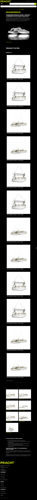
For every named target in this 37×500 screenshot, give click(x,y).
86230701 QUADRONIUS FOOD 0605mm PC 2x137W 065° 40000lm (15, 377)
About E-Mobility (3, 478)
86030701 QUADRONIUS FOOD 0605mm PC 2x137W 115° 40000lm (15, 269)
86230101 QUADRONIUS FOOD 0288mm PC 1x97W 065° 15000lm (15, 296)
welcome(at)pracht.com (4, 470)
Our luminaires (2, 476)
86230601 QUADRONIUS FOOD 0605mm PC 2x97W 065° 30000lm (15, 350)
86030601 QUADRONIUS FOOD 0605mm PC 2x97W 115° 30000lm (15, 241)
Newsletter (2, 495)
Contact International (3, 493)
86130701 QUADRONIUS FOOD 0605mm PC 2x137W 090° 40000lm (15, 160)
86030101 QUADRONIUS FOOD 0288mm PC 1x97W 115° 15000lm (15, 187)
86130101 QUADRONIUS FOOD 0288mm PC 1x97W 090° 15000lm (15, 79)
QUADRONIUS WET (8, 432)
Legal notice (2, 483)
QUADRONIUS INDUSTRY (22, 410)
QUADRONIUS (8, 399)
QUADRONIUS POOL (9, 421)
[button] (18, 6)
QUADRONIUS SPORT (22, 421)
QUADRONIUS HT (8, 410)
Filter (36, 249)
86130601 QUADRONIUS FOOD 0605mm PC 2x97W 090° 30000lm (15, 133)
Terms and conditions (3, 487)
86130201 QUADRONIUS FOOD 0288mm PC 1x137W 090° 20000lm (15, 106)
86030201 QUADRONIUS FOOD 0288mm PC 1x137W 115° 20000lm (15, 214)
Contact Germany (3, 491)
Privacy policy (2, 485)
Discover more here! (9, 42)
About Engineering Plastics (4, 479)
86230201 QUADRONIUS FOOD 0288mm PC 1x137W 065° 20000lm (15, 323)
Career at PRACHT (3, 474)
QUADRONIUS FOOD (22, 399)
